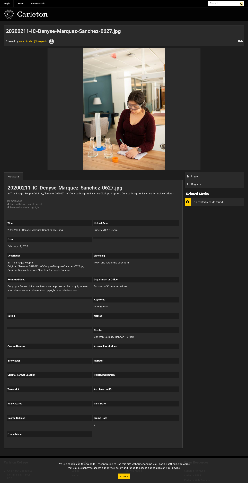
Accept (124, 476)
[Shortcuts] (240, 40)
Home (20, 3)
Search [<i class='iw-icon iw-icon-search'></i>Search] (242, 3)
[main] (124, 238)
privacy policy (115, 467)
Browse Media (38, 3)
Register (194, 184)
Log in (7, 3)
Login (192, 176)
